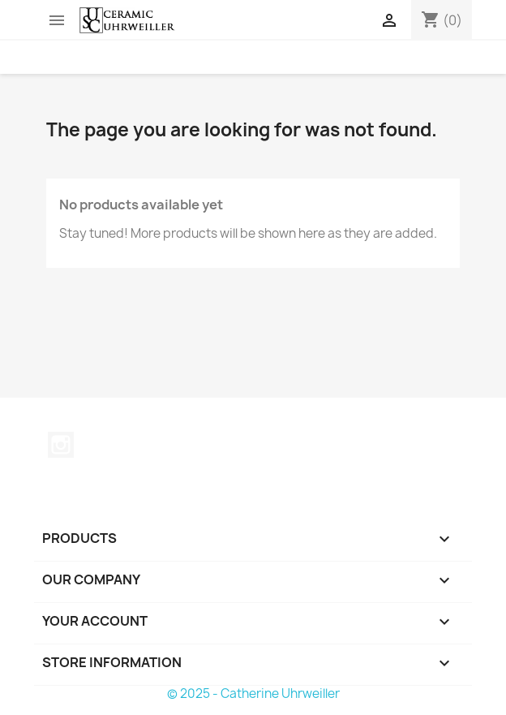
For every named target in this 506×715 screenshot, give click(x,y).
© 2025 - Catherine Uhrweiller (253, 693)
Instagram (61, 445)
